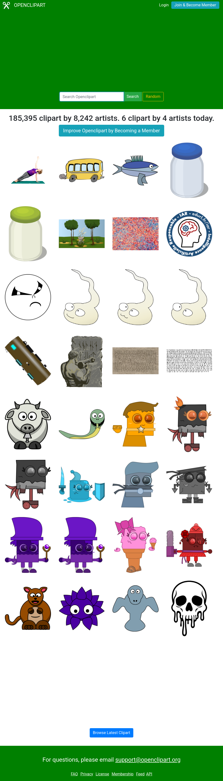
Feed (140, 774)
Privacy (86, 774)
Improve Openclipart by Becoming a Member (111, 131)
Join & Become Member (195, 5)
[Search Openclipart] (92, 96)
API (149, 774)
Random (153, 96)
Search (133, 96)
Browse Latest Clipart (111, 732)
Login (164, 5)
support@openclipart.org (147, 759)
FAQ (74, 774)
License (102, 774)
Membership (122, 774)
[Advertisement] (111, 51)
